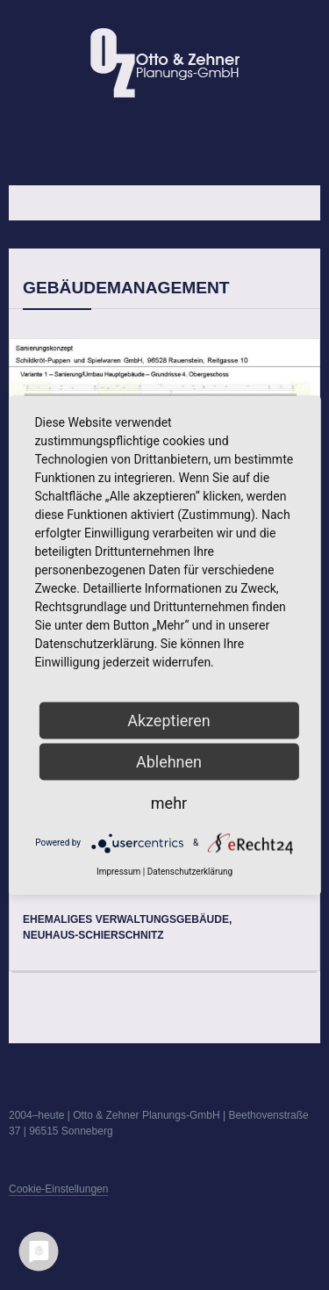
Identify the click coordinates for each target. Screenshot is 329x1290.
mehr (169, 802)
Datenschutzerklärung (189, 871)
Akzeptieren (169, 719)
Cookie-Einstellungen (58, 1189)
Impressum (118, 871)
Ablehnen (169, 761)
